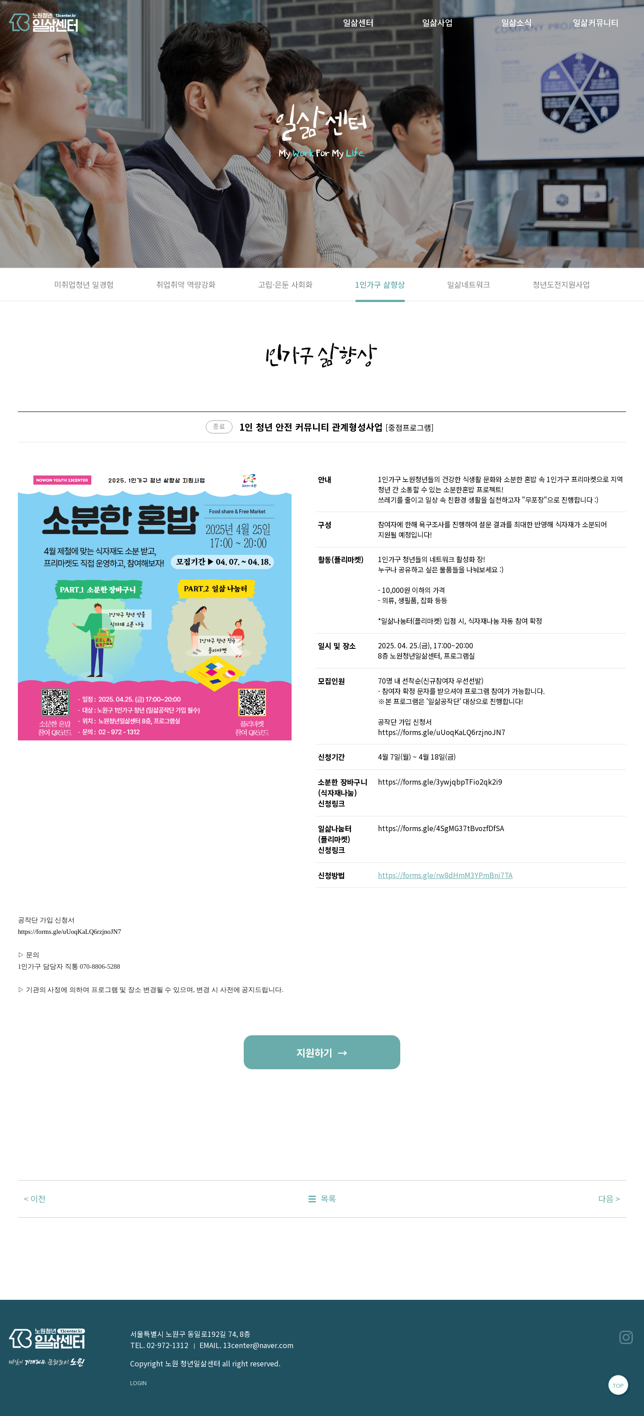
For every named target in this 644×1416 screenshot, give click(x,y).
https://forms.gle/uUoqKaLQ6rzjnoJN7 (69, 931)
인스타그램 (626, 1337)
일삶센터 (358, 22)
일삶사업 (437, 22)
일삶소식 (516, 22)
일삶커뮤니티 (596, 22)
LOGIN (138, 1382)
